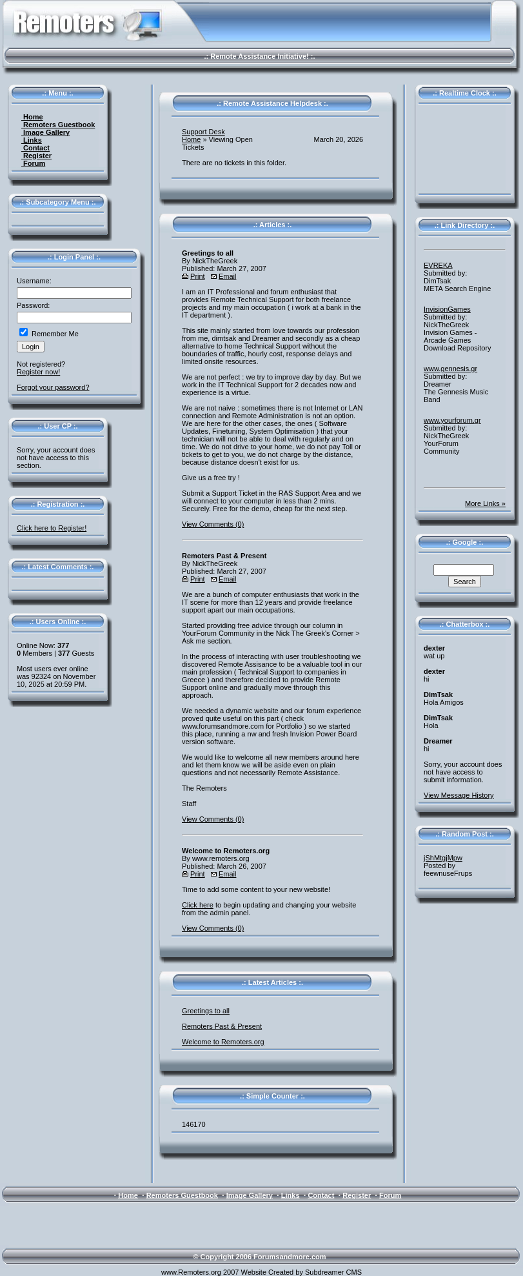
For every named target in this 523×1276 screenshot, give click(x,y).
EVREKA (438, 265)
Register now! (38, 372)
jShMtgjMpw (443, 858)
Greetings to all (206, 1011)
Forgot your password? (53, 387)
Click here (197, 905)
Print (197, 276)
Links (31, 140)
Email (228, 276)
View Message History (459, 795)
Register (36, 155)
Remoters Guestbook (58, 124)
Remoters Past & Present (222, 1026)
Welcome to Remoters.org (223, 1042)
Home (32, 117)
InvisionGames (447, 309)
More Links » (485, 503)
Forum (33, 163)
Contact (35, 148)
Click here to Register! (51, 528)
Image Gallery (45, 132)
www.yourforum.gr (452, 420)
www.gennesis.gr (450, 368)
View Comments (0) (213, 524)
